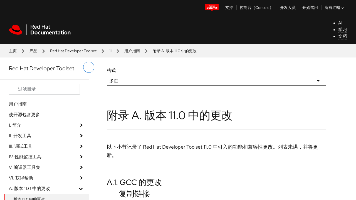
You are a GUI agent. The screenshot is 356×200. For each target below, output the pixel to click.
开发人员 (288, 7)
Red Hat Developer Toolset (73, 50)
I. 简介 (15, 125)
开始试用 (310, 7)
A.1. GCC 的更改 (134, 182)
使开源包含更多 (24, 115)
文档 (342, 36)
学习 (342, 29)
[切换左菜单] (88, 67)
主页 (13, 50)
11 (110, 50)
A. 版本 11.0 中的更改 (29, 188)
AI (340, 23)
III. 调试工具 (20, 146)
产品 (33, 50)
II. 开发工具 (20, 136)
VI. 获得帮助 (21, 178)
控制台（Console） (256, 7)
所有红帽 (335, 7)
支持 (229, 7)
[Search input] (44, 89)
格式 (111, 70)
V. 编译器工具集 (24, 167)
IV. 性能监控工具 (25, 157)
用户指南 (132, 50)
